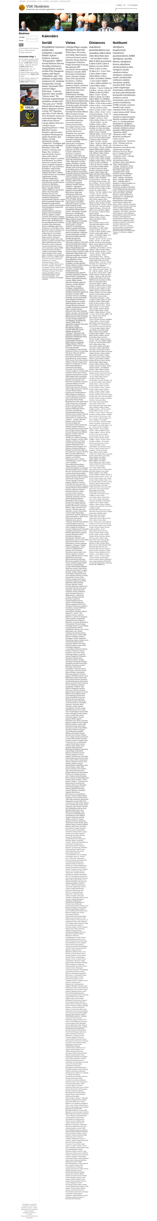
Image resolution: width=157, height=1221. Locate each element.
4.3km (107, 493)
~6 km (97, 95)
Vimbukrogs (82, 1156)
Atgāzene (77, 536)
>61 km (107, 436)
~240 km (97, 430)
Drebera (84, 1053)
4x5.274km (93, 337)
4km (96, 55)
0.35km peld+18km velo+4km (99, 278)
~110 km (92, 255)
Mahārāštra (74, 1025)
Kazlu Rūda (69, 851)
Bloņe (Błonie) (81, 1080)
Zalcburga (83, 425)
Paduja (74, 426)
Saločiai (82, 236)
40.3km (97, 393)
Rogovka (80, 1091)
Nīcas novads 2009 (73, 453)
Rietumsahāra (81, 1042)
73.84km (97, 391)
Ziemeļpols (69, 661)
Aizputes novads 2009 (79, 439)
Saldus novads (78, 977)
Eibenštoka (84, 681)
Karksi (82, 715)
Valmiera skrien (58, 269)
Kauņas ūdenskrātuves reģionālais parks (77, 764)
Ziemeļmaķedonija (73, 412)
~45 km (101, 429)
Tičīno (82, 577)
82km (106, 233)
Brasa (68, 129)
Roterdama (70, 385)
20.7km (102, 548)
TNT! (60, 86)
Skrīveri (77, 679)
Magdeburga (83, 865)
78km (104, 382)
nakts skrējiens (118, 208)
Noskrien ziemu (54, 116)
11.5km (103, 176)
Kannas (74, 414)
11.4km (108, 197)
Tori (85, 446)
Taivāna (69, 267)
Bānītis (61, 255)
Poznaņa (82, 217)
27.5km (107, 303)
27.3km (108, 300)
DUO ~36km (107, 273)
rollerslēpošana (125, 217)
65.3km (100, 531)
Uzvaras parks (80, 57)
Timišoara (75, 753)
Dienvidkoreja (82, 250)
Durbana (82, 559)
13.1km (92, 179)
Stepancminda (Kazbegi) (78, 776)
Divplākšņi (48, 47)
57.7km (91, 387)
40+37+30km (99, 502)
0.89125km (99, 246)
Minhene (73, 358)
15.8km (91, 384)
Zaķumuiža (81, 726)
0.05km (92, 124)
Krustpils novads (76, 1175)
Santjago (73, 1147)
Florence (79, 340)
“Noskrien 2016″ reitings (124, 142)
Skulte (80, 631)
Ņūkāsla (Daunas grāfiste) (78, 1130)
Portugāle (70, 97)
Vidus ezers (69, 1105)
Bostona (84, 315)
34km (106, 228)
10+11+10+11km (94, 421)
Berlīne (83, 165)
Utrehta (84, 797)
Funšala (68, 584)
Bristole (77, 853)
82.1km (95, 206)
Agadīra (80, 706)
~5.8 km (94, 427)
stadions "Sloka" (81, 779)
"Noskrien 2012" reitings (122, 176)
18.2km (107, 360)
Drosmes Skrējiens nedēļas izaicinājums (51, 250)
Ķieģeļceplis (70, 1056)
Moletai (73, 772)
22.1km (102, 360)
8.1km (106, 116)
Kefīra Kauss (118, 139)
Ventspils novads (73, 215)
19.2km (107, 294)
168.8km (100, 513)
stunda (99, 66)
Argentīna (76, 599)
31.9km (102, 527)
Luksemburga (82, 313)
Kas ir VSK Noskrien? (27, 50)
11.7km (99, 128)
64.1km (108, 409)
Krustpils (79, 959)
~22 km (109, 239)
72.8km (97, 378)
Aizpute (84, 382)
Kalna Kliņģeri (78, 446)
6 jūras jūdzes (101, 280)
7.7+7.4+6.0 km (103, 325)
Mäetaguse (80, 899)
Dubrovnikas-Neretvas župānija (75, 1172)
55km (91, 132)
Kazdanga (80, 342)
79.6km (96, 438)
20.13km (94, 481)
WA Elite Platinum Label (124, 212)
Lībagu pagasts (77, 1193)
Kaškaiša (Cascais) (73, 520)
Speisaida (69, 835)
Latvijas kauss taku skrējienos (53, 218)
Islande (68, 250)
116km (102, 480)
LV (63, 116)
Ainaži (79, 358)
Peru (85, 586)
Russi (67, 1165)
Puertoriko (80, 770)
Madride (75, 221)
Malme (68, 783)
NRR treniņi (59, 257)
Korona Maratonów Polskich (53, 222)
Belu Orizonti (77, 1018)
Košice (68, 407)
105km (99, 283)
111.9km (104, 481)
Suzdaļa (74, 892)
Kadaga (83, 624)
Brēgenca (74, 524)
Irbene (73, 957)
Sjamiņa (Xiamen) (72, 821)
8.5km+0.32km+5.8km (96, 385)
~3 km (108, 112)
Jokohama (73, 1033)
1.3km (102, 276)
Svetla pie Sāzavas (77, 863)
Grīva (79, 1154)
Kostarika (75, 450)
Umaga (74, 480)
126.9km (98, 394)
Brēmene (79, 649)
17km (109, 134)
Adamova (76, 690)
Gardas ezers (70, 774)
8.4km (98, 122)
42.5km (91, 369)
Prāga (68, 171)
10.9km (105, 140)
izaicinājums (124, 209)
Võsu (82, 810)
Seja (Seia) (75, 835)
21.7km (102, 305)
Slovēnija (76, 179)
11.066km (95, 420)
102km (91, 262)
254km (101, 369)
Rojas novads (78, 1158)
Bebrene (76, 935)
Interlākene (70, 455)
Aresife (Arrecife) (71, 814)
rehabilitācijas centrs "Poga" (76, 461)
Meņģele (74, 986)
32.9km (97, 543)
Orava (83, 1101)
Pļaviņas (69, 353)
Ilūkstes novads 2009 (78, 1128)
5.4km (97, 105)
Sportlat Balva (48, 154)
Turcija (83, 169)
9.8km (106, 153)
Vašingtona (70, 620)
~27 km (103, 239)
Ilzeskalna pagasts (72, 1019)
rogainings (124, 87)
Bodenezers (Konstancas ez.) (73, 793)
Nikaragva (69, 1110)
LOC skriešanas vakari (50, 248)
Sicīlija (74, 602)
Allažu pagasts (71, 618)
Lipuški (75, 617)
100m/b (92, 134)
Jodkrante (69, 570)
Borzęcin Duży (75, 1082)
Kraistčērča (81, 1007)
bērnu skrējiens (122, 61)
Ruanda (76, 663)
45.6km (92, 197)
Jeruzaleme (70, 425)
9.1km (103, 185)
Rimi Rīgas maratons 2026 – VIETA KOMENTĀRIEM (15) (29, 61)
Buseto (73, 627)
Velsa (85, 337)
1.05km (109, 292)
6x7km (107, 438)
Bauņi (68, 724)
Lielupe (72, 737)
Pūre (79, 930)
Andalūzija (79, 213)
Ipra (86, 910)
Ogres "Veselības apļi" (51, 74)
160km (109, 341)
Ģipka (79, 414)
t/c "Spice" (75, 613)
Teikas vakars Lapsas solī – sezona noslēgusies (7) (29, 79)
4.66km (91, 353)
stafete (126, 80)
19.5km (96, 527)
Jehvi (67, 1021)
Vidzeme (76, 353)
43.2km (109, 478)
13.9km (91, 292)
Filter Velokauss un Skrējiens (52, 227)
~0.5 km (107, 90)
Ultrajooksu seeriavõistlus (50, 198)
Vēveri (73, 959)
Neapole (69, 409)
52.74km (92, 393)
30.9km (96, 371)
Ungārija (76, 139)
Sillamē (68, 477)
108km (91, 429)
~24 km (105, 145)
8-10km (107, 212)
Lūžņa (77, 803)
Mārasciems (75, 996)
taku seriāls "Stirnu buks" (52, 95)
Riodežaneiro (78, 658)
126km (101, 362)
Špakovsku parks (71, 1137)
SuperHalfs (55, 203)
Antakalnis (69, 831)
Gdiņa (79, 391)
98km (91, 296)
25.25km (99, 382)
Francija (84, 65)
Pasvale (74, 231)
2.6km (97, 217)
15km (92, 68)
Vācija (76, 60)
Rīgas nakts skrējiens (52, 252)
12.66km (102, 474)
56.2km (91, 534)
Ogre (73, 52)
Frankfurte (77, 382)
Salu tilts (69, 160)
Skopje (74, 407)
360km (102, 430)
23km (102, 149)
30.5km (95, 362)
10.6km (99, 108)
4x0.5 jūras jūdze (106, 394)
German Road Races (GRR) (123, 153)
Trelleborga (82, 821)
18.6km (106, 389)
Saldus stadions (71, 554)
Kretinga (85, 756)
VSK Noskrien (37, 6)
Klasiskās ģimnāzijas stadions (76, 909)
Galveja (82, 835)
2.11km (97, 294)
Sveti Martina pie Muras (78, 867)
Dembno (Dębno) (71, 788)
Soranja (68, 627)
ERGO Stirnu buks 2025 (53, 219)
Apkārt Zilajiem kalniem (50, 56)
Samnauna (80, 1033)
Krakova (74, 252)
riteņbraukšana (127, 121)
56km (103, 248)
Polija (68, 65)
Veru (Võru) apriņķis (76, 176)
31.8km (91, 532)
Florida (77, 624)
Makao (75, 660)
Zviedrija (83, 116)
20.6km (95, 335)
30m (109, 487)
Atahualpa (29, 1218)
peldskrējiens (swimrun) (121, 215)
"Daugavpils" (49, 61)
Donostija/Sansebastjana (75, 464)
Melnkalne (76, 444)
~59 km (106, 443)
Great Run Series (48, 244)
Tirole (83, 538)
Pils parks (80, 329)
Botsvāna (69, 599)
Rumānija (83, 171)
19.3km (99, 427)
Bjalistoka (69, 583)
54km (105, 362)
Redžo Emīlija (80, 1092)
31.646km (105, 427)
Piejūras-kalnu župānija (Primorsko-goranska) (76, 398)
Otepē (73, 248)
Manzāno (83, 1071)
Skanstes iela (79, 333)
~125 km (102, 432)
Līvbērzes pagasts (72, 1156)
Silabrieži (69, 1100)
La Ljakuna (76, 1035)
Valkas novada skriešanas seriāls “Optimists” (50, 141)
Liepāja (83, 47)
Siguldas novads (72, 511)
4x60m (108, 483)
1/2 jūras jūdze (100, 242)
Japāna (78, 97)
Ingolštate (80, 699)
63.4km (97, 328)
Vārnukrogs (70, 640)
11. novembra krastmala (76, 99)
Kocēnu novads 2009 (74, 199)
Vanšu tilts (70, 107)
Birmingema (70, 1041)
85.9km (91, 411)
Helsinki (69, 204)
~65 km (107, 432)
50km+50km (93, 531)
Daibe (73, 513)
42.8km (91, 305)
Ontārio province (71, 1121)
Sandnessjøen (70, 1098)
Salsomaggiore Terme (77, 787)
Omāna (82, 905)
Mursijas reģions (71, 840)
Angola (76, 1067)
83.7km (96, 550)
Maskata (76, 905)
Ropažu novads (77, 428)
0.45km (108, 159)
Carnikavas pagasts (74, 183)
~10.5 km (102, 262)
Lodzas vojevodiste (80, 568)
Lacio (68, 462)
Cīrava (68, 1147)
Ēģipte (68, 315)
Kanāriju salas (72, 156)
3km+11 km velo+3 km (96, 488)
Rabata (77, 774)
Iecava (68, 231)
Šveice (79, 69)
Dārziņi (78, 953)
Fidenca (80, 627)
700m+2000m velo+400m (97, 462)
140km (97, 310)
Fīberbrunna (77, 1000)
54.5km (96, 557)
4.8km (97, 101)
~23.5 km (104, 208)
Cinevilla (69, 484)
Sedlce (68, 1009)
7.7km (105, 118)
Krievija (69, 112)
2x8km (96, 376)
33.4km (96, 476)
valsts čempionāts (122, 77)
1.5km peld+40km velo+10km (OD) (99, 329)
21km (91, 110)
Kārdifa (83, 545)
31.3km (95, 359)
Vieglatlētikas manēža (73, 1046)
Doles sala (78, 261)
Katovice (69, 446)
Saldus (68, 163)
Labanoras (77, 960)
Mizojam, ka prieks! (54, 160)
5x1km (108, 446)
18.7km (91, 339)
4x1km (91, 423)
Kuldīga (80, 94)
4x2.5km (103, 168)
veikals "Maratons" (72, 790)
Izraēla (79, 181)
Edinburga (70, 217)
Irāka (82, 812)
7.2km (92, 83)
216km (102, 532)
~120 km (95, 316)
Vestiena (68, 785)
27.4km (92, 196)
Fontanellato (70, 624)
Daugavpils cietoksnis (77, 964)
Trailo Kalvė (46, 259)
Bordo (74, 842)
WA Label (125, 162)
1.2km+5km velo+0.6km (97, 493)
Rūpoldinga (82, 778)
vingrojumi (126, 220)
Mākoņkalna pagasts (79, 532)
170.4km (92, 378)
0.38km (108, 280)
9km (108, 97)
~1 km (92, 81)
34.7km (108, 518)
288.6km (92, 543)
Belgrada (77, 435)
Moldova (75, 762)
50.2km (91, 310)
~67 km (97, 314)
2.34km (97, 300)
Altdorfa (74, 885)
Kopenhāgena (78, 227)
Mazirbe (82, 419)
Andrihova (69, 703)
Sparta (86, 265)
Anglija (69, 135)
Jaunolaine (78, 518)
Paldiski (75, 933)
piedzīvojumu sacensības (123, 200)
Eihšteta (68, 699)
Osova (75, 1011)
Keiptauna (69, 565)
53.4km (96, 373)
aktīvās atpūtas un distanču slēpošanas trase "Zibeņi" (76, 457)
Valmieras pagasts (78, 730)
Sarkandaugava (76, 365)
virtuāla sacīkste (127, 105)
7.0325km (108, 147)
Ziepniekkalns (77, 267)
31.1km (106, 554)
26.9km (107, 540)
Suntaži (75, 434)
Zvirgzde (74, 895)
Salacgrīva (70, 194)
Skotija (68, 167)
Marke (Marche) (71, 1114)
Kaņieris (68, 982)
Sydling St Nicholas (72, 946)
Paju (81, 1165)
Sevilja (74, 319)
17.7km (97, 287)
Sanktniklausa (80, 392)
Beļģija (76, 148)
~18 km (92, 122)
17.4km (101, 228)
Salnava (84, 881)
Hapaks (68, 426)
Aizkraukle (70, 144)
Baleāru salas (71, 421)
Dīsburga (80, 1051)
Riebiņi (75, 831)
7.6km (105, 246)
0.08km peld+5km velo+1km (98, 487)
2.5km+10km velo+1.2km (97, 492)
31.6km (96, 203)
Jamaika (81, 660)
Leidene (68, 473)
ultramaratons (120, 67)
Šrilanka (84, 661)
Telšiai (86, 923)
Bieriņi (74, 305)
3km (106, 56)
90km (107, 543)
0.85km (91, 504)
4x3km (96, 559)
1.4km (108, 188)
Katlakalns (82, 638)
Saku (79, 921)
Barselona (70, 192)
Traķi (74, 493)
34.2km (91, 552)
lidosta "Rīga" (71, 507)
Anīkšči (76, 760)
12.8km (97, 230)
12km (104, 63)
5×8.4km (98, 208)
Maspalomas (70, 401)
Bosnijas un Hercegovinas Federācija (75, 1197)
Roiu (81, 1126)
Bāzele (68, 853)
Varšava (76, 150)
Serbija (68, 221)
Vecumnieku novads (76, 541)
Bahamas (85, 1069)
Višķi (67, 799)
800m (97, 76)
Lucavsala (70, 122)
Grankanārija (81, 167)
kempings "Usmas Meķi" (79, 907)
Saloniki (84, 307)
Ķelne (82, 453)
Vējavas (73, 919)
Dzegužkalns (71, 146)
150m (97, 483)
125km (91, 249)
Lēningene (75, 1124)
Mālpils (85, 946)
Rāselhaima (75, 1071)
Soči (85, 860)
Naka (80, 1025)
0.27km (107, 375)
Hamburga (70, 238)
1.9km (91, 190)
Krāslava (69, 746)
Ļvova (72, 871)
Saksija (74, 584)
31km (100, 396)
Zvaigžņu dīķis (72, 188)
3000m (108, 78)
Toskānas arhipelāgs (72, 897)
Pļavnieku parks (79, 851)
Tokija (78, 317)
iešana (121, 112)
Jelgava (69, 92)
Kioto (86, 905)
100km (98, 83)
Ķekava (75, 491)
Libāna (81, 586)
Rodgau (85, 869)
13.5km (91, 474)
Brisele (78, 315)
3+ (92, 418)
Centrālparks (70, 708)
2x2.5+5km (108, 506)
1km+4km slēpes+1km (99, 525)
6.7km (101, 257)
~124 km (101, 384)
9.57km (107, 371)
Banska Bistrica (81, 948)
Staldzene (74, 656)
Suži (71, 1101)
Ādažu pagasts (72, 229)
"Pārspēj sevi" (49, 104)
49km (106, 557)
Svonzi (76, 577)
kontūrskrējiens (129, 227)
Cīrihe (74, 250)
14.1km (92, 136)
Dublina (69, 271)
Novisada (78, 378)
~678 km (103, 421)
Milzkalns (69, 733)
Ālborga (79, 796)
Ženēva (68, 405)
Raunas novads (71, 796)
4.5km (91, 120)
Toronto (81, 383)
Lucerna (78, 452)
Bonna (72, 783)
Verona (76, 298)
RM (122, 130)
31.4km (97, 205)
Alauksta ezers (76, 756)
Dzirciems (70, 74)
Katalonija (84, 173)
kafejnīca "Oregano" (73, 545)
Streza (74, 615)
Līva (71, 1009)
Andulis (35, 63)
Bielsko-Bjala (82, 1135)
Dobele (85, 488)
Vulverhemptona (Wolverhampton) (77, 1131)
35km (91, 416)
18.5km (106, 309)
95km (102, 538)
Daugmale (69, 933)
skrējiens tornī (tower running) (124, 206)
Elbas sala (83, 897)
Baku (67, 828)
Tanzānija (69, 588)
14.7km (103, 292)
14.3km (102, 353)
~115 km (103, 179)
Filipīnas (68, 1071)
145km (107, 206)
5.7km (91, 163)
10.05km (106, 380)
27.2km (103, 366)
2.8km (95, 296)
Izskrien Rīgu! (49, 89)
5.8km (103, 138)
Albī (82, 687)
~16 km (97, 143)
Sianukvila (76, 1074)
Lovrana (69, 493)
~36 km (109, 205)
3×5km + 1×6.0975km (102, 368)
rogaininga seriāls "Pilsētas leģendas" (50, 177)
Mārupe (82, 284)
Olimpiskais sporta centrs (75, 540)
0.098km (96, 407)
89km (108, 249)
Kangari (74, 722)
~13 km (104, 142)
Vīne (84, 335)
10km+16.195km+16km (97, 219)
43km (91, 214)
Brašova (68, 665)
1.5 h (105, 237)
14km (91, 99)
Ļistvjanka (69, 1062)
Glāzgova (77, 455)
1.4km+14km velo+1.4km (97, 515)
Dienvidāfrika (78, 190)
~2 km (97, 103)
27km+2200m (103, 332)
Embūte (68, 532)
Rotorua (76, 703)
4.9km (96, 389)
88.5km (102, 312)
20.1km (102, 287)
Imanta (76, 92)
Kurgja (71, 389)
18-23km (106, 128)
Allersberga (69, 977)
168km (107, 314)
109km (91, 291)
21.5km (101, 476)
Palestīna (69, 491)
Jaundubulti (83, 760)
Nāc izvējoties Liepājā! (52, 51)
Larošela (81, 441)
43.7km (104, 396)
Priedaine (77, 611)
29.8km (96, 429)
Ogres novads (75, 286)
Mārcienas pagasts (77, 731)
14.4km (92, 187)
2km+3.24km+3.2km (96, 223)
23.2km (91, 357)
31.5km (91, 289)
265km (107, 210)
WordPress (32, 1216)
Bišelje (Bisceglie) (71, 880)
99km (108, 301)
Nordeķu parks (83, 986)
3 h (101, 99)
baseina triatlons (118, 227)
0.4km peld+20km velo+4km (99, 322)
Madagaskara (73, 1149)
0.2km (99, 63)
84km (91, 335)
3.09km (91, 536)
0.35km (104, 283)
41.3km (102, 357)
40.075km (99, 501)
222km (96, 321)
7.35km (97, 249)
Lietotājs (22, 37)
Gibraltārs (83, 785)
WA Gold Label (119, 170)
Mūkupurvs (69, 935)
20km (103, 101)
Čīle (78, 772)
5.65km (106, 534)
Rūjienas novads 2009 (80, 1110)
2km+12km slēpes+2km (98, 199)
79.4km (106, 355)
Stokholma (77, 175)
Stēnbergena (83, 1089)
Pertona (68, 1133)
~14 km (100, 90)
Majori (73, 202)
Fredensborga (70, 862)
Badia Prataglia (74, 828)
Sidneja (74, 563)
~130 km (106, 257)
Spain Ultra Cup (57, 239)
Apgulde (68, 792)
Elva (67, 259)
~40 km (100, 273)
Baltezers (75, 1163)
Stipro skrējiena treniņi (50, 255)
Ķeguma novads (80, 246)
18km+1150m (93, 332)
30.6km (97, 289)
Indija (79, 206)
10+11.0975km (99, 210)
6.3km (96, 172)
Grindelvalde (77, 837)
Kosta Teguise (79, 620)
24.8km (97, 409)
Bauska (77, 238)
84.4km (97, 174)
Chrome (29, 1214)
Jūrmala (75, 76)
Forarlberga (79, 1167)
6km (91, 61)
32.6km (106, 369)
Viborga (68, 1078)
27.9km (107, 555)
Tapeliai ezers (80, 849)
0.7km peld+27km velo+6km (98, 485)
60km (99, 481)
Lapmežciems (76, 982)
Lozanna (79, 493)
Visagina (74, 869)
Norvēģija (70, 127)
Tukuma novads (72, 284)
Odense (85, 414)
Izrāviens (60, 167)
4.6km (97, 197)
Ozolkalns (73, 475)
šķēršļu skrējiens (121, 119)
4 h (110, 83)
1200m (91, 274)
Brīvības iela (80, 107)
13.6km (91, 276)
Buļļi (76, 1190)
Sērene (68, 1005)
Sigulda (69, 60)
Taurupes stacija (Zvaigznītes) (77, 243)
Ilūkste (83, 405)
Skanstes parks (71, 830)
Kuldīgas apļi (59, 143)
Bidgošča (77, 1021)
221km (102, 328)
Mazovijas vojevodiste (73, 667)
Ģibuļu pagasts (71, 604)
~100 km (103, 409)
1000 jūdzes (106, 501)
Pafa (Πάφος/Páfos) (78, 502)
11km (105, 108)
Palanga (74, 881)
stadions (117, 72)
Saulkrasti (81, 319)
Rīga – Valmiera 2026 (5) (28, 65)
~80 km (97, 253)
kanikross (129, 130)
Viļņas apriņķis (80, 1188)
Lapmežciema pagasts (72, 1174)
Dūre (77, 715)
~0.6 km (97, 450)
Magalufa (69, 1112)
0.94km (97, 301)
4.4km (92, 97)
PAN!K (45, 55)
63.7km (107, 552)
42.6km (96, 480)
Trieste (68, 731)
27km (97, 157)
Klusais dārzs (78, 871)
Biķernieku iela (81, 254)
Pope (85, 1151)
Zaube (84, 975)
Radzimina (69, 1011)
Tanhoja (75, 1062)
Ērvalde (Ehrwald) (71, 1027)
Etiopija (68, 772)
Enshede (69, 369)
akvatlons (131, 222)
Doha (67, 787)
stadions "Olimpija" (81, 1098)
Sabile (68, 918)
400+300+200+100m (104, 545)
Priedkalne (82, 656)
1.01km (100, 411)
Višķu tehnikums (75, 799)
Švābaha (78, 1076)
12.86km (92, 334)
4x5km (102, 294)
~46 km (98, 201)
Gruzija (68, 488)
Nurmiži (79, 507)
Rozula (68, 781)
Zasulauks (70, 69)
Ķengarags (70, 504)
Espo (73, 746)
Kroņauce (69, 1144)
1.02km (96, 448)
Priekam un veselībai (56, 174)
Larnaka (82, 665)
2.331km (92, 140)
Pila (67, 470)
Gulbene (69, 602)
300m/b (108, 522)
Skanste (77, 515)
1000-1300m (105, 425)
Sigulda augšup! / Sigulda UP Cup (52, 165)
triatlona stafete (128, 218)
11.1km (95, 147)
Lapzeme (77, 669)
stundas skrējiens (121, 128)
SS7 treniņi (58, 253)
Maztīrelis (69, 351)
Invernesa (78, 389)
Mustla (85, 649)
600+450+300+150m (95, 509)
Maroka (77, 173)
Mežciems (77, 131)
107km (91, 185)
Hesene (79, 869)
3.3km (98, 124)
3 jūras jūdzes (99, 244)
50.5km (108, 382)
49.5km (109, 396)
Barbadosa (70, 536)
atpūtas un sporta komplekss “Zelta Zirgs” (77, 515)
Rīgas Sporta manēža (74, 219)
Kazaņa (81, 753)
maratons (95, 47)
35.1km (96, 303)
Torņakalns (79, 144)
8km (99, 58)
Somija (80, 114)
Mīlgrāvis (80, 602)
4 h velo (101, 269)
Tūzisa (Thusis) (71, 1064)
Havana (68, 769)
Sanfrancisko (79, 783)
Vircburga (82, 403)
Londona (74, 441)
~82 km (108, 366)
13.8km (97, 251)
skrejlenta (116, 222)
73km (91, 359)
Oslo (82, 380)
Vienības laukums (78, 509)
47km (108, 240)
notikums (117, 80)
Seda (83, 710)
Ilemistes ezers (80, 939)
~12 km (104, 105)
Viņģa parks (82, 362)
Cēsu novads (74, 326)
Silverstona (80, 1117)
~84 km (108, 412)
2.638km (109, 414)
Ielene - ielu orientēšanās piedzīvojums (53, 181)
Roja (67, 277)
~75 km (91, 376)
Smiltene (74, 171)
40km (91, 203)
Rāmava (68, 826)
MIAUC (132, 162)
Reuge (74, 432)
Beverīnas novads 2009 (78, 635)
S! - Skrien (52, 260)
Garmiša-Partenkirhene (78, 1030)
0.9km (102, 120)
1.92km (91, 312)
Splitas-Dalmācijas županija (76, 354)
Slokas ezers (83, 640)
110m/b (103, 132)
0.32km (106, 384)
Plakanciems (70, 928)
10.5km (92, 88)
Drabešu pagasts (72, 579)
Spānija (83, 60)
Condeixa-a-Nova (71, 1042)
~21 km (92, 108)
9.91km (96, 214)
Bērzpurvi (75, 396)
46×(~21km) (93, 317)
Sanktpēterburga (72, 273)
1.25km (97, 312)
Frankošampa (70, 1002)
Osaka (81, 819)
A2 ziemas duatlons (53, 232)
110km (96, 262)
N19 (133, 147)
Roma (82, 290)
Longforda (74, 489)
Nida (77, 236)
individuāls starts (121, 100)
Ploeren (68, 1107)
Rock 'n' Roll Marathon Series (53, 129)
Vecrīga (79, 135)
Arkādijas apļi (52, 226)
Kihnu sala (74, 998)
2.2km (104, 68)
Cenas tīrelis (76, 1144)
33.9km (91, 464)
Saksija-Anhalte (71, 849)
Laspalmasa (80, 277)
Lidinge (68, 895)
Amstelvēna (73, 941)
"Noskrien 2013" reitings (123, 178)
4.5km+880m (93, 452)
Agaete (68, 962)
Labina (81, 491)
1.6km (96, 151)
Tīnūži (76, 1041)
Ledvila (74, 706)
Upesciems (84, 401)
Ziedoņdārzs (71, 110)
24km (108, 138)
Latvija (70, 47)
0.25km (92, 118)
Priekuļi (68, 919)
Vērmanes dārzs (78, 704)
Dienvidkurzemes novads (78, 470)
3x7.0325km (93, 221)
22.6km (103, 414)
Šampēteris (77, 335)
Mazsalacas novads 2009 (74, 1108)
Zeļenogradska (70, 966)
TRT (51, 111)
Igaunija (81, 50)
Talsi (74, 167)
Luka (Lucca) (70, 803)
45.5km (96, 291)
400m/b (92, 126)
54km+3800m (99, 334)
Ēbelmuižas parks (72, 678)
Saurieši (77, 387)
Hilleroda (68, 881)
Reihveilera (82, 1067)
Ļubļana (80, 407)
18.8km (95, 307)
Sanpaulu (69, 590)
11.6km (97, 231)
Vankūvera (70, 373)
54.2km (91, 523)
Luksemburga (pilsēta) (74, 525)
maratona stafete (121, 82)
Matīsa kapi (80, 1121)
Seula (80, 488)
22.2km (108, 274)
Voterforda (69, 518)
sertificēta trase (119, 158)
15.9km (97, 339)
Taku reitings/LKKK (121, 171)
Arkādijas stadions (78, 636)
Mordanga (69, 1092)
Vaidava (69, 185)
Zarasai (68, 925)
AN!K (49, 156)
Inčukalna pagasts (73, 338)
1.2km (92, 86)
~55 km (107, 312)
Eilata (84, 581)
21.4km (100, 520)
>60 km (106, 335)
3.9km (97, 364)
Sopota (84, 713)
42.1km (102, 371)
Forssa (74, 797)
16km (91, 95)
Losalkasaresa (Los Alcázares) (76, 838)
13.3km (102, 557)
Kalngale (76, 1096)
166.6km (102, 552)
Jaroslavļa (80, 860)
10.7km (97, 165)
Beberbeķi (69, 495)
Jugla (68, 88)
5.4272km (92, 267)
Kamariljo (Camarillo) (76, 1013)
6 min (96, 434)
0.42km (103, 197)
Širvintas (84, 738)
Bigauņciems (70, 984)
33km (91, 151)
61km (106, 480)
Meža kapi (77, 701)
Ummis (73, 948)
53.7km (99, 469)
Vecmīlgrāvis (70, 609)
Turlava (80, 584)
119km (104, 192)
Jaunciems (73, 778)
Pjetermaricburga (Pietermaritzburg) (74, 558)
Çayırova (82, 654)
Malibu (85, 1013)
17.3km (97, 357)
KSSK (57, 169)
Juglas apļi (47, 73)
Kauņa (68, 252)
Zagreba (69, 444)
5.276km (106, 418)
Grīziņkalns (75, 232)
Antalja (68, 441)
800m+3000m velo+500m (97, 460)
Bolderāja (69, 500)
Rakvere (74, 488)
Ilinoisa (74, 344)
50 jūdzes (102, 550)
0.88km (96, 432)
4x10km (107, 359)
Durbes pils (69, 944)
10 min (98, 136)
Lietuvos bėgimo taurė (51, 212)
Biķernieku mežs (78, 88)
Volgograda (81, 618)
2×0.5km (98, 414)
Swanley (77, 1055)
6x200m (102, 543)
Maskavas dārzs (77, 534)
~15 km (103, 95)
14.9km (102, 274)
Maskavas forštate (79, 158)
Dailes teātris (75, 430)
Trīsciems (83, 826)
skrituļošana (118, 160)
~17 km (102, 240)
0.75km (92, 157)
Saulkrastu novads (72, 823)
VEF (78, 67)
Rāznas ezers (79, 629)
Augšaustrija (69, 1168)
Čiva (79, 1041)
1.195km (92, 506)
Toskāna (69, 175)
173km (107, 307)
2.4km (92, 101)
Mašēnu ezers (70, 1103)
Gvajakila (85, 824)
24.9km (107, 357)
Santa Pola (74, 360)
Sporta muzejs (78, 626)
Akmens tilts (79, 127)
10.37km (104, 337)
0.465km (92, 502)
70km (101, 153)
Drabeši (68, 869)
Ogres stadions (81, 85)
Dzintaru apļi (48, 132)
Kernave (85, 692)
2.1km (97, 155)
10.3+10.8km (93, 325)
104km (103, 301)
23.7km (91, 434)
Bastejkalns (70, 328)
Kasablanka (70, 538)
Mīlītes (85, 728)
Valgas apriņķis (71, 466)
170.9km (108, 258)
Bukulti (68, 613)
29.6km (102, 378)
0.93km (106, 502)
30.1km (108, 285)
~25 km (101, 147)
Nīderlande (75, 103)
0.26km (105, 434)
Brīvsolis (59, 220)
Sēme (86, 805)
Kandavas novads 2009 (78, 724)
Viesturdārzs (84, 360)
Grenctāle (69, 1163)
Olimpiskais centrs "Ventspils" (75, 210)
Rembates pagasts (71, 1197)
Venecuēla (73, 770)
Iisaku (68, 713)
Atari (73, 826)
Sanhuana (75, 817)
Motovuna (69, 674)
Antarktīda (83, 376)
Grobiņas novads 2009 (74, 294)
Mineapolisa (70, 1067)
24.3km (98, 255)
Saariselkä (83, 874)
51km (106, 448)
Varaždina (84, 847)
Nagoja (85, 626)
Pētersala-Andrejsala (79, 506)
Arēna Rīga (83, 663)
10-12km (92, 264)
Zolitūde (73, 206)
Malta (84, 378)
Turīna (75, 369)
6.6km (91, 149)
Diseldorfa (78, 385)
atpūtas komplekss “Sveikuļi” (73, 332)
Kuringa (74, 726)
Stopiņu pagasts (79, 282)
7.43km (98, 196)
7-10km (103, 253)
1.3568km (102, 266)
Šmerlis (75, 101)
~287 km (92, 466)
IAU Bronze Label (120, 145)
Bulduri (82, 263)
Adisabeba (82, 703)
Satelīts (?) (123, 222)
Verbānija (69, 497)
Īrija (73, 135)
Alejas (80, 1149)
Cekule (82, 912)
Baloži (85, 69)
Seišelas (74, 769)
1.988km (92, 495)
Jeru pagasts (84, 1107)
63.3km (108, 242)
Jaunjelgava (70, 320)
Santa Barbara (76, 1014)
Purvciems (77, 112)
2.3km (106, 269)
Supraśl (84, 1000)
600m (109, 105)
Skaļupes (75, 754)
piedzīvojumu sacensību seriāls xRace (51, 234)
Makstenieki (70, 812)
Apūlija (76, 872)
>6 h (90, 206)
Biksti (85, 563)
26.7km (94, 273)
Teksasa (68, 754)
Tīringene (82, 845)
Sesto (84, 959)
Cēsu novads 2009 (75, 151)
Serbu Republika (71, 697)
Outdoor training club (51, 150)
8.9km (94, 181)
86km (91, 244)
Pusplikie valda (48, 169)
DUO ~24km (99, 212)
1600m (108, 253)
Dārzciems (70, 213)
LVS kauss (51, 257)
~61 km (106, 476)
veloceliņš (69, 886)
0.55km (109, 176)
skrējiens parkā (120, 97)
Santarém (76, 874)
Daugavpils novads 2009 (74, 801)
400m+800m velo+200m (102, 455)
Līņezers (80, 1151)
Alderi (77, 815)
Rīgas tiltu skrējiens (51, 152)
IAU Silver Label (127, 211)
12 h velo (99, 264)
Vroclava (69, 296)
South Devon (79, 1123)
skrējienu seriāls (122, 58)
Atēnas (81, 185)
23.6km (102, 504)
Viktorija (73, 1188)
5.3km (98, 93)
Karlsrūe (84, 1076)
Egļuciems (69, 894)
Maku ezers (76, 1101)
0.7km (108, 101)
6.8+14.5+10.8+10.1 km (96, 436)
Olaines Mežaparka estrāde (75, 688)
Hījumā (84, 611)
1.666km (92, 439)
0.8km (92, 78)
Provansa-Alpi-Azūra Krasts (76, 356)
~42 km (92, 130)
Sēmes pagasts (83, 927)
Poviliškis (69, 1069)
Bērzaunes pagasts (72, 561)
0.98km (101, 407)
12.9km (101, 389)
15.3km (102, 291)
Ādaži (77, 425)
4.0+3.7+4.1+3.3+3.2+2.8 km (101, 326)
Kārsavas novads (71, 728)
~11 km (104, 122)
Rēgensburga (70, 1055)
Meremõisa (70, 236)
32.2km (91, 527)
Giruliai (74, 362)
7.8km (91, 142)
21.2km (101, 303)
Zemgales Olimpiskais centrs (76, 531)
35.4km (92, 242)
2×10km (91, 412)
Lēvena (73, 953)
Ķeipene (83, 430)
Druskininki (81, 484)
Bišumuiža (84, 799)
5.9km (91, 240)
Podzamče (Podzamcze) (73, 901)
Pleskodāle (70, 378)
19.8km (101, 309)
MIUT (54, 173)
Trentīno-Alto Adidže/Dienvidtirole (77, 807)
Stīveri (73, 1094)
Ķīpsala (80, 110)
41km (102, 314)
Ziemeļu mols (70, 904)
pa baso (117, 92)
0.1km (91, 143)
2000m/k (92, 280)
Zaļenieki (79, 1142)
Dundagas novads (72, 638)
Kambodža (70, 367)
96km (91, 538)
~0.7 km (101, 307)
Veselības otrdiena (53, 273)
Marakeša (76, 290)
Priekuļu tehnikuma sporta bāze (74, 551)
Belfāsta (69, 380)
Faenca (83, 937)
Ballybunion (78, 1056)
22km (103, 174)
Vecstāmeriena (70, 1076)
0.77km (109, 481)
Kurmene (84, 1021)
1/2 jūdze (92, 483)
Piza (81, 444)
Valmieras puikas (71, 1151)
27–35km (107, 130)
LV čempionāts (127, 197)
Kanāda (83, 103)
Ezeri (74, 1092)
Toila (80, 1044)
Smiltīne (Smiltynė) (73, 292)
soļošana (127, 75)
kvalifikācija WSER (121, 126)
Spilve (68, 683)
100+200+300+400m (96, 215)
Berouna (85, 878)
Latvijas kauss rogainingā (48, 126)
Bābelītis (73, 259)
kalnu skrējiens (120, 73)
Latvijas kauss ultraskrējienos (48, 210)
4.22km (104, 143)
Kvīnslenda (84, 529)
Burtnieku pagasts (72, 717)
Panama (68, 586)
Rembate (69, 298)
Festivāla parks (78, 844)
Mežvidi (86, 1112)
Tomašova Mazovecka (73, 1083)
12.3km (103, 155)
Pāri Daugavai (56, 71)
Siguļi (79, 1140)
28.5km (101, 559)
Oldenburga (76, 890)
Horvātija (76, 141)
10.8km (92, 71)
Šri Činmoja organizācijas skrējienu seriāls (53, 99)
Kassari (68, 837)
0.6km (104, 73)
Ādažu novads (80, 744)
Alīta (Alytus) (70, 679)
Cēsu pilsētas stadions (76, 762)
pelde (132, 126)
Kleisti (74, 391)
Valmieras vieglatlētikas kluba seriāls (52, 68)
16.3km (102, 249)
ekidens (115, 220)
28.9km (91, 360)
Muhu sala (83, 1009)
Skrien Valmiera (56, 267)
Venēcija (83, 311)
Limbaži (85, 477)
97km (96, 396)
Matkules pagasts (71, 950)
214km (102, 391)
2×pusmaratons (96, 114)
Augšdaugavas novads (73, 937)
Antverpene (75, 405)
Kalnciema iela (72, 90)
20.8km (96, 387)
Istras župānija (71, 416)
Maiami (82, 815)
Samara (68, 767)
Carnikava (70, 240)
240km (105, 420)
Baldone (86, 522)
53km (102, 157)
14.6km (102, 339)
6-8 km (105, 264)
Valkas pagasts (80, 833)
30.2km (108, 474)
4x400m (92, 161)
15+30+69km (93, 380)
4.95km (92, 217)
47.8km (91, 454)
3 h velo (108, 120)
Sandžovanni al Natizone (74, 1073)
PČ (129, 154)
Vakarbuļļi (76, 894)
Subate (73, 1133)
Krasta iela (81, 416)
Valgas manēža (70, 1049)
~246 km (98, 145)
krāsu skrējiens (119, 191)
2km (101, 56)
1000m (92, 93)
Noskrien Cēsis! (49, 148)
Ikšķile (78, 746)
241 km (95, 545)
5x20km (97, 474)
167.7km (108, 276)
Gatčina (68, 1154)
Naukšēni (82, 790)
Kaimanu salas (76, 645)
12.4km (95, 166)
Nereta (68, 1130)
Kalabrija (69, 726)
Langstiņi (80, 466)
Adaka (80, 1078)
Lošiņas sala (73, 670)
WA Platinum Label (120, 199)
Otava (74, 484)
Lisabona (77, 154)
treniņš (116, 85)
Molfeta (80, 880)
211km (97, 187)
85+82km (98, 445)
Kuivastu (77, 1009)
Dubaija (80, 583)
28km (105, 235)
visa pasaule (79, 133)
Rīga (77, 47)
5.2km (97, 168)
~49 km (91, 557)
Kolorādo (69, 706)
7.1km (108, 126)
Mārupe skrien (48, 180)
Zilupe (68, 1082)
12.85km (98, 285)
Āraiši (67, 871)
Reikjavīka (70, 261)
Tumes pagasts (81, 942)
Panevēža (82, 229)
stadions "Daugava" (74, 186)
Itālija (72, 55)
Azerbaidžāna (80, 830)
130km (100, 271)
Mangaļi (76, 347)
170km (103, 285)
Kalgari (79, 563)
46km (91, 307)
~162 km (92, 445)
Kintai (67, 964)
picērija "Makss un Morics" (75, 818)
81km (101, 310)
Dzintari (79, 125)
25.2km (92, 192)
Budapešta (70, 209)
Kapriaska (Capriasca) (74, 581)
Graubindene (70, 1065)
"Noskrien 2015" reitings (123, 156)
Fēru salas (80, 652)
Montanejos (74, 1089)
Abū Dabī (79, 966)
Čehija (68, 116)
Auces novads (70, 715)
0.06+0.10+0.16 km (106, 373)
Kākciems (69, 1126)
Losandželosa (70, 649)
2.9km (102, 172)
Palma (68, 489)
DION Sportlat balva (53, 242)
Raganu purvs (83, 980)
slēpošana (123, 225)
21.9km (91, 366)
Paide (67, 941)
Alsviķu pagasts (71, 1023)
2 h (103, 88)
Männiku (86, 1158)
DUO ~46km (93, 520)
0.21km (107, 430)
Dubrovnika (82, 678)
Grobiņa (68, 779)
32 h (95, 190)
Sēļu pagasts (75, 1107)
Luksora (81, 651)
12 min (100, 434)
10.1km (108, 157)
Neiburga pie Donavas (77, 695)
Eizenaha (75, 845)
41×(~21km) (102, 316)
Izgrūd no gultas (48, 241)
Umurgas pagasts (71, 927)
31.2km (107, 391)
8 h (93, 138)
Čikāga (68, 344)
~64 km (91, 448)
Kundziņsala (74, 805)
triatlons (116, 174)
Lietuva (69, 57)
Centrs (85, 97)
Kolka (78, 322)
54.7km (92, 188)
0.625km (107, 504)
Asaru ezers (80, 1087)
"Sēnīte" (79, 1145)
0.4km (97, 61)
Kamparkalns (82, 916)
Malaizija (75, 409)
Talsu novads (71, 309)
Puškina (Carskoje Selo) (73, 987)
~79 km (103, 441)
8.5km (94, 116)
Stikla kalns (76, 810)
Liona (74, 1080)
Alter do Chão (70, 876)
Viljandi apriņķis (78, 590)
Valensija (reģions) (73, 242)
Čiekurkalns (71, 94)
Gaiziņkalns (70, 543)
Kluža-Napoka (76, 694)
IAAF (120, 220)
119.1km (97, 366)
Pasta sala (81, 697)
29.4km (102, 203)
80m (107, 441)
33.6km (97, 185)
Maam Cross (80, 1049)
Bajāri (68, 394)
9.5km (92, 103)
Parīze (82, 215)
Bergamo (83, 828)
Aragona (68, 817)
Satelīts (116, 107)
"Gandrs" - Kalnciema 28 (79, 781)
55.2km (91, 548)
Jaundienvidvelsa (77, 597)
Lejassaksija (82, 349)
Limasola (69, 383)
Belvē (67, 778)
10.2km (92, 155)
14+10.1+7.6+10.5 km (100, 416)
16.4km (101, 534)
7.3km (91, 165)
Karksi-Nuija (78, 400)
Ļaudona (69, 740)
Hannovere (74, 403)
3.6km (98, 68)
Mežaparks (71, 50)
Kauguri (69, 305)
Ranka (85, 796)
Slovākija (79, 202)
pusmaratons (97, 50)
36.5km (96, 536)
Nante (80, 1062)
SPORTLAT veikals (73, 437)
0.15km (92, 201)
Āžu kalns (78, 373)
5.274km (105, 93)
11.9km (92, 239)
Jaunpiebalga (82, 941)
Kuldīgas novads (72, 263)
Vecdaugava (82, 617)
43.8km (109, 525)
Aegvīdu (68, 1060)
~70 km (104, 194)
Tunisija (77, 538)
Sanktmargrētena (72, 601)
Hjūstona (69, 753)
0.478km (92, 301)
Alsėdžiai (79, 1064)
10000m (106, 99)
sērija (127, 172)
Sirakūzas (69, 1035)
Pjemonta (73, 257)
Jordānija (83, 296)
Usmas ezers (83, 676)
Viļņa (68, 118)
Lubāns (68, 1123)
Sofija (83, 960)
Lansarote (76, 622)
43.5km (91, 400)
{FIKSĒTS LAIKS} (100, 464)
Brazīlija (75, 271)
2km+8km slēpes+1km (99, 478)
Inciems (77, 735)
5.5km (93, 90)
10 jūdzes (99, 170)
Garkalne (73, 462)
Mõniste (82, 1002)
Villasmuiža (76, 1126)
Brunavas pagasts (79, 1186)
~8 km (102, 112)
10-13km (99, 130)
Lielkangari (83, 1124)
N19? (132, 220)
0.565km (97, 529)
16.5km (91, 368)
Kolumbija (69, 647)
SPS (50, 173)
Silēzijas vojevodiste (77, 672)
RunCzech (46, 186)
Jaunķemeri (69, 1158)
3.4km (97, 233)
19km (100, 190)
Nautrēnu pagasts (71, 1091)
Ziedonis (85, 1153)
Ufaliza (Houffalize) (80, 1160)
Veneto (74, 129)
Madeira (73, 300)
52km (99, 337)
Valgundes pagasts (73, 324)
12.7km (102, 258)
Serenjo (68, 1030)
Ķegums (76, 674)
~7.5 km (92, 194)
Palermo (75, 1069)
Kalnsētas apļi (48, 171)
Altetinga (84, 962)
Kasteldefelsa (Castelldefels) (75, 1028)
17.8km (100, 317)
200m (98, 73)
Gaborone (69, 1153)
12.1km (97, 163)
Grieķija (73, 114)
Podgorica (73, 527)
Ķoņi (84, 552)
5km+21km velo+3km (96, 355)
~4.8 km (96, 555)
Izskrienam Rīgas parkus (51, 236)
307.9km (92, 394)
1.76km (91, 432)
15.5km (104, 201)
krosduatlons (117, 218)
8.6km (107, 149)
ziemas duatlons (129, 204)
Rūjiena (68, 362)
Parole (21, 40)
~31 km (97, 239)
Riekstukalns (71, 342)
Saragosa (69, 797)
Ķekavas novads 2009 (76, 72)
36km (105, 513)
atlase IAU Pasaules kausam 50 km (50, 193)
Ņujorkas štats (75, 303)
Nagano (76, 654)
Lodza (79, 615)
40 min (94, 382)
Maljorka (77, 423)
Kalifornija (70, 387)
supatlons (130, 225)
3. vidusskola (79, 595)
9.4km (108, 185)
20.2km (107, 548)
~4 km (105, 114)
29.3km (102, 438)
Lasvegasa (84, 468)
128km (91, 208)
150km (102, 289)
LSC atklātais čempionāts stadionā (52, 78)
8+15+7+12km (98, 418)
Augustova (83, 1082)
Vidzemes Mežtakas (50, 184)
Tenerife (68, 948)
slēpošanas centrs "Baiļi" (74, 1161)
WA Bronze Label (122, 194)
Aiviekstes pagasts (73, 468)
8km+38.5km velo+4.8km (100, 471)
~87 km (102, 387)
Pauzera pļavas (78, 944)
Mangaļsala (71, 67)
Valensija (78, 192)
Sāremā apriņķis (76, 1179)
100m (92, 76)
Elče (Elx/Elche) (71, 942)
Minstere (75, 482)
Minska (80, 498)
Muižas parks (83, 823)
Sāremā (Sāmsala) (78, 443)
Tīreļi (84, 801)
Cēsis (82, 90)
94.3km (108, 291)
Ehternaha (73, 1058)
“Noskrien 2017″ (120, 134)
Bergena (82, 448)
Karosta (68, 735)
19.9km (97, 375)
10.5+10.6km (93, 257)
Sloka (73, 779)
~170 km (102, 206)
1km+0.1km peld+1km (96, 443)
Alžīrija (68, 414)
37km (104, 509)
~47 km (98, 194)
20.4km (99, 403)
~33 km (92, 246)
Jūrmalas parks (72, 105)
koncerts (116, 224)
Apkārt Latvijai (54, 215)
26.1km (97, 305)
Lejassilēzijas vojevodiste (74, 751)
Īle (72, 837)
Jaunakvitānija (70, 939)
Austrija (75, 116)
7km (108, 71)
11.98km (92, 508)
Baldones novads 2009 (74, 328)
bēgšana (131, 213)
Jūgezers (80, 1137)
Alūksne (74, 265)
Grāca (80, 797)
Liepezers (69, 704)
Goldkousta (75, 529)
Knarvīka (75, 473)
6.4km (98, 140)
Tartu (76, 217)
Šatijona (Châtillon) (81, 1103)
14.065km (104, 163)
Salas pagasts (83, 1163)
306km (91, 555)
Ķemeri (79, 722)
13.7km (92, 251)
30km (103, 86)
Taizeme (85, 452)
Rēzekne (77, 240)
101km (92, 145)
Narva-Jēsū (69, 760)
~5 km (103, 71)
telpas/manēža (128, 117)
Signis (30, 1208)
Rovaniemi (70, 435)
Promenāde (70, 577)
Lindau (68, 524)
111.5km (100, 380)
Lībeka (68, 443)
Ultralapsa (32, 82)
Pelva (67, 993)
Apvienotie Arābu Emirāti (75, 479)
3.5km (92, 105)
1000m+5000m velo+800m (97, 459)
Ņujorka (84, 275)
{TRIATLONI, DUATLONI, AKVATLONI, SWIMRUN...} (100, 563)
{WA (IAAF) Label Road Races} (122, 229)
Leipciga (85, 1062)
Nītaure (82, 996)
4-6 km (97, 132)
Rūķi (73, 1087)
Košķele (85, 722)
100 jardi (102, 483)
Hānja (68, 248)
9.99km (96, 548)
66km (91, 545)
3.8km (109, 231)
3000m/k (107, 151)
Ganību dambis (75, 1165)
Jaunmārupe (83, 257)
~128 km (95, 271)
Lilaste (74, 1145)
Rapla (72, 574)
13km (109, 143)
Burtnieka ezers (71, 721)
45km (104, 190)
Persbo (84, 1039)
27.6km (98, 350)
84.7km (105, 546)
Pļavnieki (80, 223)
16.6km (92, 230)
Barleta (77, 876)
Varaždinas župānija (72, 1195)
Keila (83, 495)
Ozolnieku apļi (54, 137)
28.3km (105, 376)
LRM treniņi (47, 121)
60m (107, 88)
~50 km (108, 161)
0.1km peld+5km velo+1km (99, 225)
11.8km (102, 398)
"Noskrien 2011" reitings (123, 180)
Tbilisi (79, 683)
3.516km (95, 183)
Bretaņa (85, 1105)
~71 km (108, 251)
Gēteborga (78, 337)
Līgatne (68, 998)
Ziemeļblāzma (70, 815)
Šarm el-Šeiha (81, 1058)
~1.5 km (97, 412)
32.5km (91, 364)
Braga (74, 899)
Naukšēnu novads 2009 (74, 608)
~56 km (102, 529)
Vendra (69, 158)
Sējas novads (76, 824)
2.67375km (108, 244)
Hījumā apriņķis (75, 1181)
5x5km (103, 300)
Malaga (68, 450)
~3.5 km (109, 248)
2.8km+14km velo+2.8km (97, 518)
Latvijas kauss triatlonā (52, 145)
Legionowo (69, 1018)
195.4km (98, 292)
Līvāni (79, 259)
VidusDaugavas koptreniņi (52, 207)
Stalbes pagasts (77, 572)
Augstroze (74, 930)
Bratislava (70, 337)
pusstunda (106, 61)
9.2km (103, 187)
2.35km (91, 529)
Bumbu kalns (83, 758)
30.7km (107, 527)
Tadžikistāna (70, 629)
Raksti (119, 5)
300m (97, 99)
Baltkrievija (74, 376)
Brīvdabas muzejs (78, 733)
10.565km (108, 319)
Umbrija (77, 504)
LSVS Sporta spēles (120, 202)
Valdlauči (69, 633)
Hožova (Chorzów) (79, 588)
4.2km (98, 81)
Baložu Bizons (56, 63)
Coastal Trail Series (50, 217)
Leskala (80, 933)
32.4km (91, 389)
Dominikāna (84, 772)
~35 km (103, 205)
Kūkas (76, 928)
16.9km (91, 391)
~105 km (107, 387)
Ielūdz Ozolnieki (50, 86)
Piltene (76, 351)
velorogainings (119, 141)
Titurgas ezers (77, 1153)
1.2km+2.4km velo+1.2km (97, 522)
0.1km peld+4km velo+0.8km (98, 541)
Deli (87, 778)
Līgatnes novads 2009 (80, 371)
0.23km (100, 237)
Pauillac (68, 651)
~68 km (95, 269)
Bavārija (79, 120)
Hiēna (31, 67)
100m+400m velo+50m (105, 454)
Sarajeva (78, 737)
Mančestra (69, 660)
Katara (79, 806)
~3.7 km (91, 375)
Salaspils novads (79, 234)
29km (91, 282)
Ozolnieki (75, 65)
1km (91, 55)
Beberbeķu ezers (71, 631)
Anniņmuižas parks (72, 758)
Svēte (77, 826)
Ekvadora (78, 367)
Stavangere (77, 570)
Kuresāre (77, 495)
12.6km (106, 170)
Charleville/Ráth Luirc (73, 854)
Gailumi (68, 1094)
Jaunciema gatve (77, 1112)
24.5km (107, 183)
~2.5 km (97, 240)
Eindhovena (70, 392)
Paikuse (69, 448)
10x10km (102, 178)
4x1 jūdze (96, 538)
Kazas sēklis (70, 1160)
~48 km (102, 412)
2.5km (92, 73)
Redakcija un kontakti (29, 1204)
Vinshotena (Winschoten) (74, 642)
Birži (80, 477)
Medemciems (81, 885)
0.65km (101, 166)
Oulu (80, 644)
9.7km (97, 138)
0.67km (91, 430)
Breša (79, 721)
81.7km (91, 371)
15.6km (106, 532)
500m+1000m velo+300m (97, 457)
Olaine (68, 265)
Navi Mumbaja (81, 1023)
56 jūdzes (104, 450)
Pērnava (76, 346)
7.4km (107, 298)
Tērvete (81, 482)
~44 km (107, 334)
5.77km (108, 439)
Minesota (77, 1065)
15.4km (103, 251)
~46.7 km (98, 341)
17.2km (92, 231)
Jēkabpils (80, 200)
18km (91, 112)
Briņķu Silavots (71, 1004)
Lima (79, 881)
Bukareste (80, 248)
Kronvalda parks (73, 169)
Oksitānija (75, 676)
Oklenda (68, 1135)
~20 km (99, 118)
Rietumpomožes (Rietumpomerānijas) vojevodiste (77, 748)
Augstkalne (81, 794)
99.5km (108, 464)
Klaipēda (69, 133)
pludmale (73, 683)
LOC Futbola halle (71, 923)
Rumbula (83, 561)
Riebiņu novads (83, 1195)
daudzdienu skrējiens (122, 124)
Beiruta (68, 656)
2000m (97, 149)
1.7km (96, 178)
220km (107, 364)
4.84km (96, 532)
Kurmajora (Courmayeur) (76, 208)
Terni (84, 507)
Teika (68, 52)
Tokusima (75, 665)
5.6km (91, 172)
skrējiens (118, 47)
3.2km (102, 159)
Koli (84, 608)
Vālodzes (74, 1154)
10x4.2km (104, 196)
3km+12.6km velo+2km (104, 351)
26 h (95, 454)
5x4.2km (102, 536)
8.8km (109, 103)
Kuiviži (80, 989)
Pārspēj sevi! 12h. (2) (27, 69)
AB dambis (74, 165)
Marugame (81, 814)
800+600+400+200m (95, 546)
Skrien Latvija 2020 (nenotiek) (53, 200)
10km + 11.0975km (96, 235)
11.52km (92, 300)
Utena (78, 919)
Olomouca (69, 690)
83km (103, 161)
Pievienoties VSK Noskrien (29, 48)
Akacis (76, 640)
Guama (81, 805)
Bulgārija (77, 812)
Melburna (69, 912)
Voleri (82, 894)
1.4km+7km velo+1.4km (97, 516)
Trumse (76, 296)
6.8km (91, 178)
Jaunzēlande (77, 410)
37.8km (92, 233)
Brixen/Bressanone (77, 1060)
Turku (68, 403)
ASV (73, 78)
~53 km (91, 253)
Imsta (79, 1027)
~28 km (106, 271)
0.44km (108, 421)
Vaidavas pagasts (82, 1004)
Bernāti (75, 522)
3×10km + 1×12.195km (96, 554)
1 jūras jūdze (102, 296)
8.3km (108, 187)
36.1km (102, 393)
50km (97, 86)
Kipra (68, 202)
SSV (61, 101)
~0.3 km (98, 142)
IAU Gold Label (123, 193)
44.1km (91, 341)
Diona (83, 1055)
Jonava (68, 480)
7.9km (97, 369)
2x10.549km (93, 228)
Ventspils (84, 105)
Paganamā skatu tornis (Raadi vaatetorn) (76, 574)
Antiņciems (69, 978)
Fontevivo (85, 1041)
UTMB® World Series (56, 264)
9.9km (98, 161)
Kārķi (80, 1069)
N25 (126, 154)
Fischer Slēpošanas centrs (75, 547)
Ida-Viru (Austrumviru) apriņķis (77, 471)
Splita (75, 583)
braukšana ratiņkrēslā (124, 90)
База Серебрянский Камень (75, 910)
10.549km (100, 78)
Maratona (69, 382)
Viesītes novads (81, 1133)
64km (96, 384)
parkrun (128, 143)
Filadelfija (69, 626)
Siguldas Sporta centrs (78, 991)
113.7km (106, 385)
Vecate (80, 728)
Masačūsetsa (71, 317)
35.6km (96, 274)
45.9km (107, 536)
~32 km (94, 237)
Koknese (84, 679)
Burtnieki (69, 730)
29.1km (97, 360)
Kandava (78, 738)
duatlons (124, 187)
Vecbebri (69, 681)
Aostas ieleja (78, 1105)
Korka (79, 432)
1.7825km (92, 248)
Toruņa (72, 1021)
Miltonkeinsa (82, 475)
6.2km (104, 181)
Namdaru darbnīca (77, 925)
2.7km (99, 248)
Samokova (84, 1154)
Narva (80, 601)
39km (102, 233)
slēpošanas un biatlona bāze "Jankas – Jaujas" (76, 418)
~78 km (102, 439)
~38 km (107, 305)
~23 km (104, 134)
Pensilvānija (76, 633)
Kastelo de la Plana (72, 865)
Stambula (77, 275)
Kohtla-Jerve (82, 1019)
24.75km (92, 398)
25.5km (102, 448)
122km (107, 353)
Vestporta (74, 1135)
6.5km (103, 103)
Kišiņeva (68, 762)
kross (116, 64)
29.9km (97, 398)
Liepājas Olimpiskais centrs (75, 1138)
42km (97, 120)
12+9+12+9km (94, 258)
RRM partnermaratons (126, 189)
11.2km (108, 289)
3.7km (96, 159)
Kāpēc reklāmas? (26, 52)
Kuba (84, 645)
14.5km (102, 217)
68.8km (97, 353)
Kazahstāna (70, 611)
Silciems (69, 509)
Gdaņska (75, 448)
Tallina (68, 101)
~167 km (102, 321)
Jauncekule (69, 914)
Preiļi (68, 360)
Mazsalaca (76, 681)
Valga (81, 269)
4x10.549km (101, 126)
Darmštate (74, 1078)
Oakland (78, 1047)
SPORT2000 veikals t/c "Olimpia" (76, 1016)
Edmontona (84, 622)
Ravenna (74, 477)
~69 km (97, 276)
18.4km (91, 287)
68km (96, 411)
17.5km (108, 287)
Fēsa (73, 735)
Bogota (76, 1032)
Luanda (75, 1044)
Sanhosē (69, 824)
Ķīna (73, 315)
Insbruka (81, 923)
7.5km (109, 110)
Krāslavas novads (76, 1170)
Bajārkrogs (75, 912)
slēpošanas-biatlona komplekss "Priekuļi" (75, 686)
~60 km (97, 439)
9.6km (97, 179)
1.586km (98, 441)
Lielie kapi (80, 895)
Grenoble (69, 1080)
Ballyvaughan (80, 1147)
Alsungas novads (76, 713)
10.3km (103, 188)
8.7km (97, 188)
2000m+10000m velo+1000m (98, 473)
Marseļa (80, 892)
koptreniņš (119, 50)
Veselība (46, 66)
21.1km (92, 212)
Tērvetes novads (72, 269)
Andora (68, 1089)
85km (101, 151)
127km (107, 393)
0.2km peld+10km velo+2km (99, 260)
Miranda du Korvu (75, 710)
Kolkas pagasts (77, 1184)
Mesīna (68, 907)
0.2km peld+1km (101, 511)
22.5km (106, 323)
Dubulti (68, 867)
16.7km (105, 531)
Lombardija (83, 351)
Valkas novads (71, 313)
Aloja (77, 1094)
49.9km (91, 373)
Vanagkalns (70, 669)
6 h (98, 71)
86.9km (91, 438)
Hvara (68, 672)
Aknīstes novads (71, 1007)
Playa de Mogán (76, 962)
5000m (105, 83)
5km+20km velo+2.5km (96, 490)
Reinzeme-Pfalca (79, 1168)
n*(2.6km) (97, 423)
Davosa (81, 524)
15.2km (107, 339)
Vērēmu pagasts (76, 692)
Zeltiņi (80, 265)
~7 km (99, 88)
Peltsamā (74, 1005)
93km (104, 520)
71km (91, 309)
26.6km (101, 359)
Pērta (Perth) (70, 1032)
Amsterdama (71, 340)
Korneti (74, 699)
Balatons (73, 394)
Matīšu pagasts (76, 719)
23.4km (92, 170)
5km (108, 53)
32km (106, 166)
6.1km (109, 192)
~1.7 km (92, 328)
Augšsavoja (76, 886)
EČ (132, 168)
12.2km (95, 309)
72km (91, 362)
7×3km (91, 321)
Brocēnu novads (79, 971)
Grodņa (78, 609)
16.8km (103, 231)
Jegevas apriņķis (82, 1005)
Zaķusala (69, 255)
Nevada (68, 432)
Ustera (73, 968)
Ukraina (73, 198)
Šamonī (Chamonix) (74, 123)
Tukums (81, 434)
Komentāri (133, 5)
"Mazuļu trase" (101, 267)
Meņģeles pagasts (75, 1177)
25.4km (96, 176)
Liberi (87, 629)
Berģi (81, 160)
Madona (68, 694)
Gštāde (83, 1014)
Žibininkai (81, 788)
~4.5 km (106, 411)
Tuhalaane (69, 658)
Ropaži (83, 211)
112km (96, 534)
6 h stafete (104, 165)
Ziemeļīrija (76, 380)
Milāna (75, 383)
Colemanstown (70, 1047)
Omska (82, 409)
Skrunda (76, 311)
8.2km (99, 181)
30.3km (91, 559)
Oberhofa (69, 845)
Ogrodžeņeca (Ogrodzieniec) (75, 902)
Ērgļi (67, 358)
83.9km (102, 375)
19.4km (101, 364)
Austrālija (70, 137)
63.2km (106, 488)
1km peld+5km (100, 506)
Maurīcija (75, 586)
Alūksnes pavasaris (55, 190)
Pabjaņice (76, 647)
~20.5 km (95, 266)
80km (107, 174)
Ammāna (73, 593)
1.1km (103, 110)
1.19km (96, 504)
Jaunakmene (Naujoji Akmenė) (76, 932)
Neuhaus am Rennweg (73, 847)
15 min (104, 136)
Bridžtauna (69, 1044)
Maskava (84, 292)
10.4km (92, 205)
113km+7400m (102, 452)
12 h (104, 97)
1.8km (103, 124)
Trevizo (68, 563)
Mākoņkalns (78, 878)
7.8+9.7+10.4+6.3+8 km (97, 319)
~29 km (101, 183)
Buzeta (72, 486)
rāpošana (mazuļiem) (122, 147)
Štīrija (71, 993)
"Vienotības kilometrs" (97, 298)
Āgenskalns (81, 55)
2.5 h (100, 420)
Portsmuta (77, 1039)
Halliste (75, 644)
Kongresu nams (71, 652)
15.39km (92, 441)
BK (57, 148)
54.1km (91, 480)
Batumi (77, 1002)
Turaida (68, 597)
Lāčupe (68, 534)
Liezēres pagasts (81, 543)
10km (102, 53)
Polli (80, 522)
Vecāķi (75, 185)
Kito (78, 604)
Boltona (73, 1117)
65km (109, 201)
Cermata (69, 410)
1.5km (103, 76)
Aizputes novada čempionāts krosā (52, 245)
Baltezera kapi (75, 1115)
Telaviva (82, 489)
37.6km (96, 552)
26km (91, 176)
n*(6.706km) (94, 153)
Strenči (83, 919)
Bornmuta (81, 579)
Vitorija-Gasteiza (71, 1051)
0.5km (105, 58)
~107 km (98, 192)
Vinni (67, 712)
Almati (85, 575)
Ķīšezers (69, 364)
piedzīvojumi (125, 168)
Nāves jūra (75, 785)
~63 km (108, 262)
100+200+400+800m (96, 224)
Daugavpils (71, 62)
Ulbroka (68, 636)
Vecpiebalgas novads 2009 (78, 712)
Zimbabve (69, 592)
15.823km (108, 398)
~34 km (103, 255)
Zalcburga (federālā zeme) (74, 995)
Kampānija (73, 498)
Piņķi (82, 412)
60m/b (100, 116)
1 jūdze (98, 97)
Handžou (75, 1037)
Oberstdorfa (70, 701)
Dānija (76, 160)
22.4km (91, 294)
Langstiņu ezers (71, 806)
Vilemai (80, 762)
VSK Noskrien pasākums (122, 135)
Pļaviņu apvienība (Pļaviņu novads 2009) (76, 279)
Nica (83, 303)
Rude (80, 946)
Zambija (68, 1014)
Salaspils (69, 173)
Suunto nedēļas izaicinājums (53, 205)
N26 (126, 181)
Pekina (68, 1025)
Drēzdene (75, 651)
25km (98, 134)
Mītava (44, 257)
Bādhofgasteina (79, 993)
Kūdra (81, 803)
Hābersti (84, 921)
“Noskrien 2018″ (120, 132)
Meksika (81, 156)
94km (101, 376)
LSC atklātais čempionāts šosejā (53, 82)
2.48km (107, 215)
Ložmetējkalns (71, 349)
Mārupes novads (78, 162)
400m (106, 66)
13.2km (97, 110)
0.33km (97, 508)
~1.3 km (92, 314)
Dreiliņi (72, 277)
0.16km (108, 550)
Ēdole (80, 831)
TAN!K (59, 104)
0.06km (101, 335)
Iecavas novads (70, 1190)
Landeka (84, 1027)
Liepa (68, 486)
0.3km (92, 63)
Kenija (75, 592)
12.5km (108, 203)
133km (108, 462)
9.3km (91, 159)
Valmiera (81, 62)
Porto (68, 286)
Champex (69, 644)
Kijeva (84, 358)
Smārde (73, 860)
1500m (105, 81)
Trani (84, 880)
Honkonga (69, 654)
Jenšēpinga (69, 960)
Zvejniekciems (80, 1119)
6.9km (91, 303)
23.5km (91, 285)
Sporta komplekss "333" (78, 918)
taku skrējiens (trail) (123, 68)
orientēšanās (128, 95)
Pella (77, 401)
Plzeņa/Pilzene (70, 1167)
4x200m (104, 341)
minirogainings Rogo (52, 118)
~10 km (93, 58)
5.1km (106, 223)
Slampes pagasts (82, 486)
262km (106, 429)
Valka (76, 137)
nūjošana (125, 64)
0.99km (106, 407)
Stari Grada (82, 670)
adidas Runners (56, 123)
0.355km (92, 409)
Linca (83, 1047)
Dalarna (84, 1025)
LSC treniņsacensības (50, 195)
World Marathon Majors (49, 157)
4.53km (91, 396)
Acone (85, 1145)
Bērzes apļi (49, 269)
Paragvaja (77, 661)
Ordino (86, 1087)
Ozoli (74, 550)
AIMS (132, 55)
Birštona (68, 973)
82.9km (91, 455)
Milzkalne (69, 335)
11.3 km (104, 230)
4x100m (92, 128)
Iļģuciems (74, 118)
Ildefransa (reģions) (80, 606)
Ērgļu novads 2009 (77, 767)
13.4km (92, 168)
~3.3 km (102, 555)
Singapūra (69, 663)
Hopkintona (76, 307)
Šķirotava (69, 1124)
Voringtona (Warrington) (73, 1053)
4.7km (96, 112)
